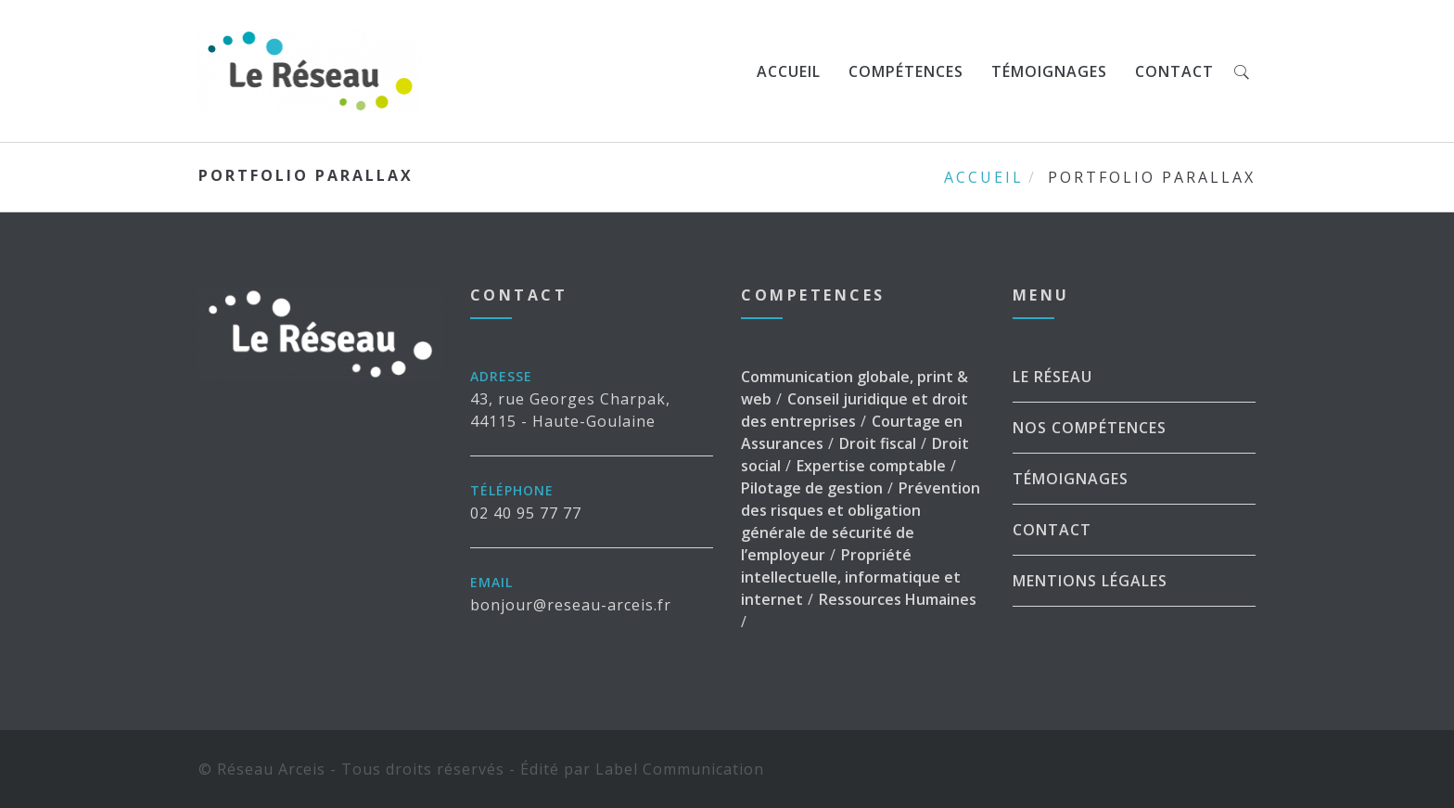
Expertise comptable (871, 465)
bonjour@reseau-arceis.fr (570, 605)
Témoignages (1049, 71)
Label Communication (679, 769)
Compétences (905, 71)
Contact (1174, 71)
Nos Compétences (1090, 427)
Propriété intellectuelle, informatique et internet (851, 577)
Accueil (789, 71)
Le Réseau (1052, 376)
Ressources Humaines (897, 599)
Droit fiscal (877, 443)
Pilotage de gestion (812, 488)
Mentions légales (1090, 581)
